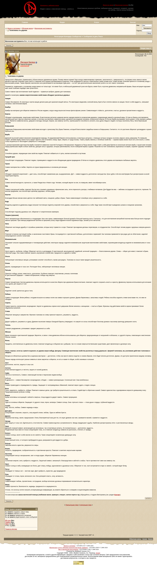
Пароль (139, 31)
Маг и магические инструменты (68, 549)
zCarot (98, 553)
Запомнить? (147, 28)
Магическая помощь (121, 5)
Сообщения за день (91, 36)
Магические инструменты (43, 28)
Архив (144, 539)
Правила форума (11, 529)
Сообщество (77, 36)
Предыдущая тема (72, 505)
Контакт (133, 22)
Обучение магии (27, 28)
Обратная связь (135, 539)
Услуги (96, 22)
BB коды (8, 520)
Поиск (100, 36)
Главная (25, 22)
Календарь (68, 36)
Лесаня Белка (27, 62)
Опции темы (145, 48)
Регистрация (58, 36)
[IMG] (7, 524)
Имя (137, 25)
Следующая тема (85, 505)
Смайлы (8, 522)
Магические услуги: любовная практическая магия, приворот (68, 547)
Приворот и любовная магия (49, 5)
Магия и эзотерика (13, 28)
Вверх (150, 539)
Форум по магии (108, 5)
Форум (62, 22)
